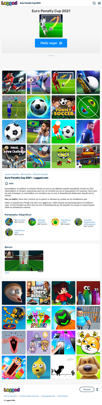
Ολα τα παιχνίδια (10, 396)
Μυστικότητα (63, 396)
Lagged (9, 3)
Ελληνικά (86, 389)
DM (97, 389)
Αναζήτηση (94, 3)
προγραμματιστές (48, 396)
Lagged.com (12, 390)
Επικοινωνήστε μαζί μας (29, 396)
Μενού (99, 3)
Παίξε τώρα (48, 43)
